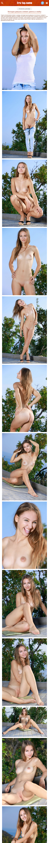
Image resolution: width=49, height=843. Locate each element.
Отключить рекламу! (24, 8)
